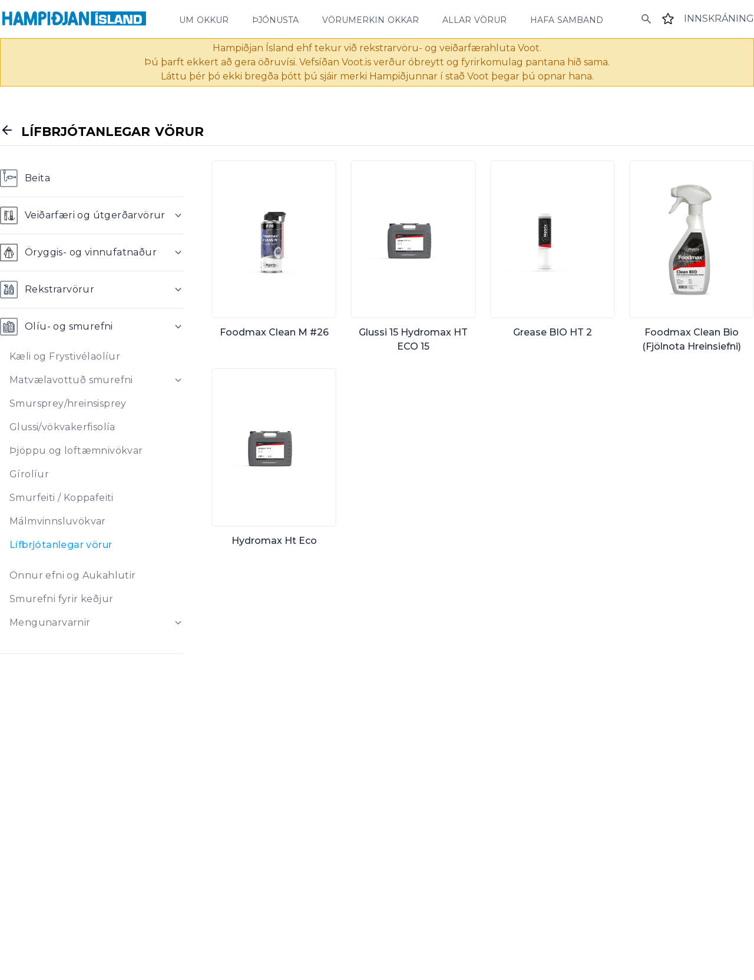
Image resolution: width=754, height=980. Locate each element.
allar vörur (474, 19)
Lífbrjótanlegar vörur (60, 544)
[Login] (719, 19)
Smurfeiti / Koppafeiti (61, 497)
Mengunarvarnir (50, 622)
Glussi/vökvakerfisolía (62, 427)
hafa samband (566, 19)
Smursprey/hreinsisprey (68, 403)
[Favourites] (668, 18)
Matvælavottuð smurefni (71, 380)
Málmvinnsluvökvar (57, 521)
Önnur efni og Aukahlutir (72, 575)
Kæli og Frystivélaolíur (64, 356)
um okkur (204, 19)
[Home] (74, 18)
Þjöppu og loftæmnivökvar (76, 450)
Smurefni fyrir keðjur (61, 598)
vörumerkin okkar (370, 19)
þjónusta (275, 19)
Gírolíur (29, 474)
